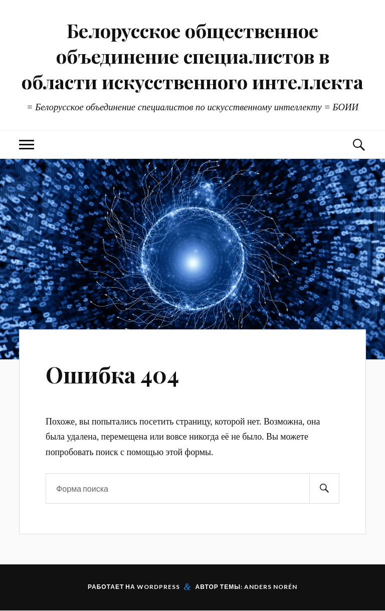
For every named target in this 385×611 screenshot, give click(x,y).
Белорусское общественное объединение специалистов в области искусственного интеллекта (192, 56)
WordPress (158, 586)
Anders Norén (270, 586)
